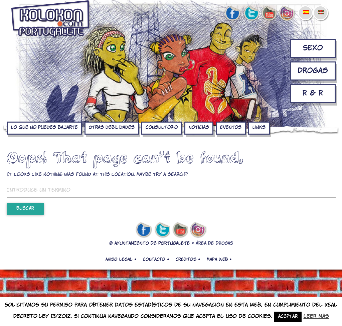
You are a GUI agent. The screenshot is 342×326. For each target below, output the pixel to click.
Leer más (316, 316)
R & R (313, 93)
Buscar (25, 208)
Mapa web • (219, 260)
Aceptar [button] (288, 317)
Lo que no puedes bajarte (44, 128)
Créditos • (188, 260)
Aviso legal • (121, 260)
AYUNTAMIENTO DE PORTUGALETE (152, 243)
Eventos (230, 128)
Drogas (313, 70)
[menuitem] (305, 8)
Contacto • (156, 260)
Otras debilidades (112, 128)
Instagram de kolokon (287, 13)
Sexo (313, 48)
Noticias (199, 128)
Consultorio (162, 128)
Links (259, 128)
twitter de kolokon (250, 13)
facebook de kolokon (232, 13)
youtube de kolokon (269, 13)
